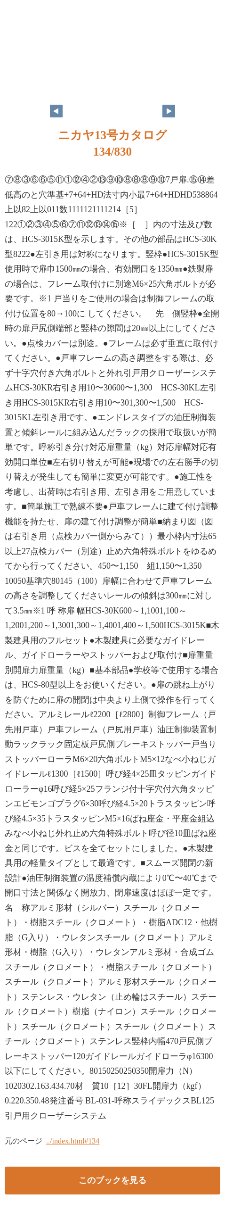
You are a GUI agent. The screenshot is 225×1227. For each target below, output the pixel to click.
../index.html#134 (72, 1141)
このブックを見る (112, 1180)
